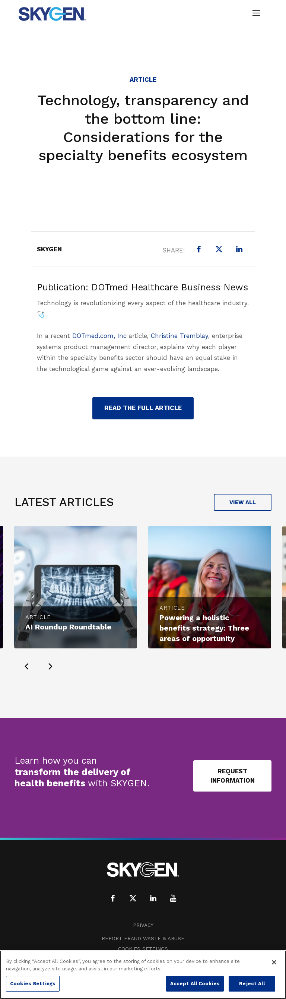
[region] (143, 974)
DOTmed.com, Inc (99, 335)
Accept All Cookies (195, 983)
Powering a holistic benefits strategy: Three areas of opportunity (204, 628)
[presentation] (26, 666)
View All (242, 502)
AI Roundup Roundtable (68, 626)
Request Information (232, 775)
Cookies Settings (143, 949)
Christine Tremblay (179, 335)
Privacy (143, 925)
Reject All (251, 983)
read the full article (143, 408)
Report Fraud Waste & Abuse (143, 938)
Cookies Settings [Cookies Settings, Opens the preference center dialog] (32, 983)
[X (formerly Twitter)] (219, 249)
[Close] (274, 962)
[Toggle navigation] (256, 14)
